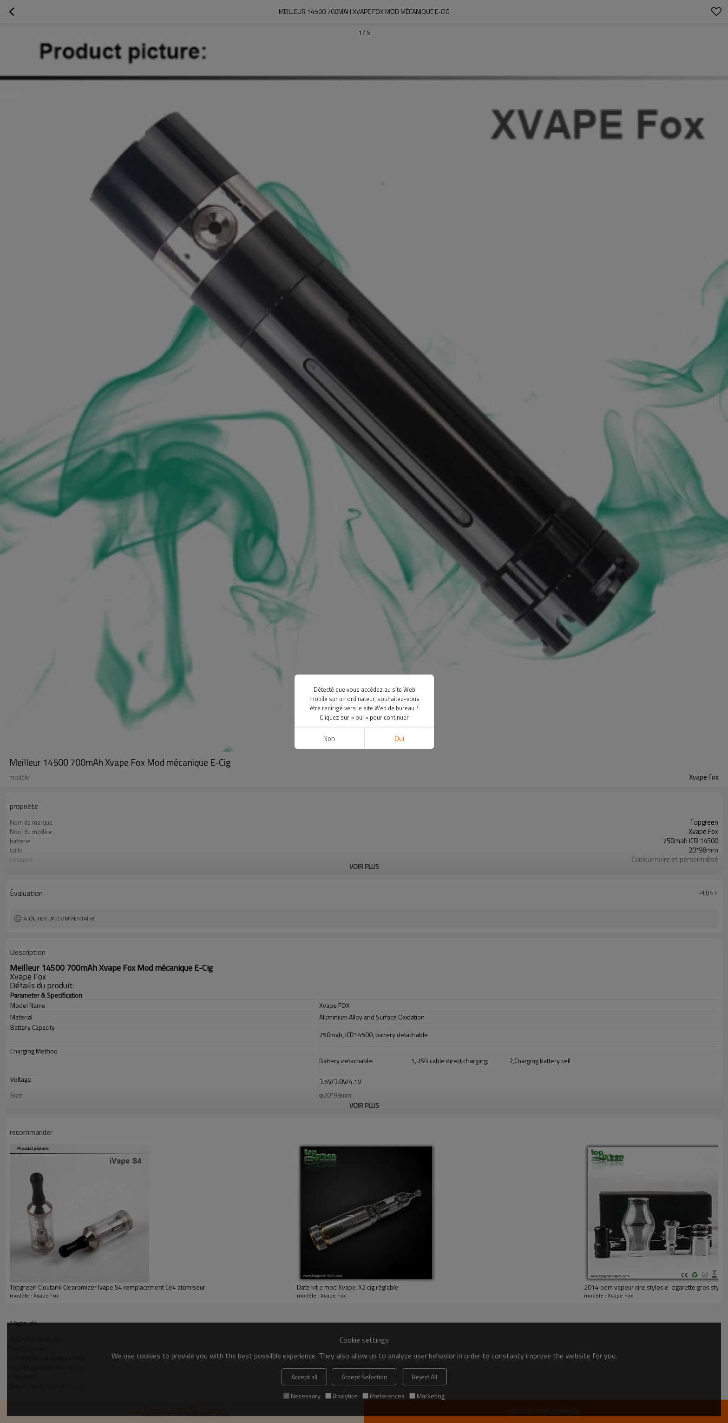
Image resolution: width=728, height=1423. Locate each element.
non (329, 738)
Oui (399, 738)
